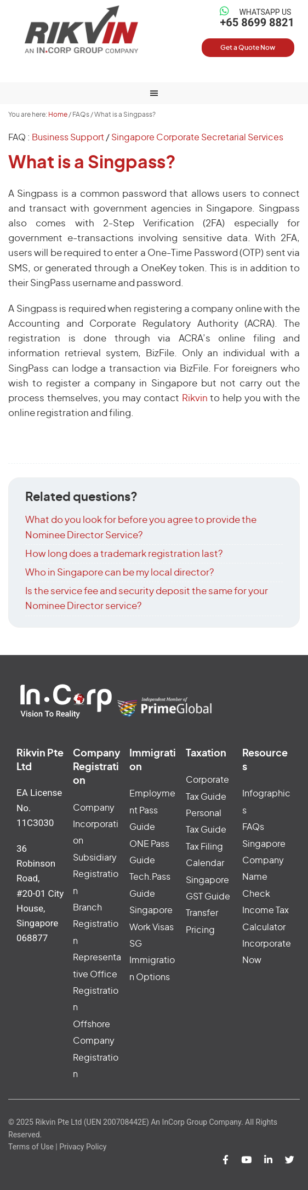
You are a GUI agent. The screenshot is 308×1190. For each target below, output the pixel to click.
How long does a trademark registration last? (124, 554)
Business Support (68, 137)
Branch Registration (95, 924)
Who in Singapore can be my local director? (119, 572)
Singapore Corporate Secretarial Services (197, 137)
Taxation (206, 754)
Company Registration (97, 767)
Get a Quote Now (247, 47)
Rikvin (195, 398)
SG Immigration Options (152, 961)
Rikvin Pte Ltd (81, 29)
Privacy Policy (82, 1146)
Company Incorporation (95, 825)
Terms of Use (31, 1146)
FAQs (253, 827)
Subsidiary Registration (95, 874)
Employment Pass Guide (152, 810)
